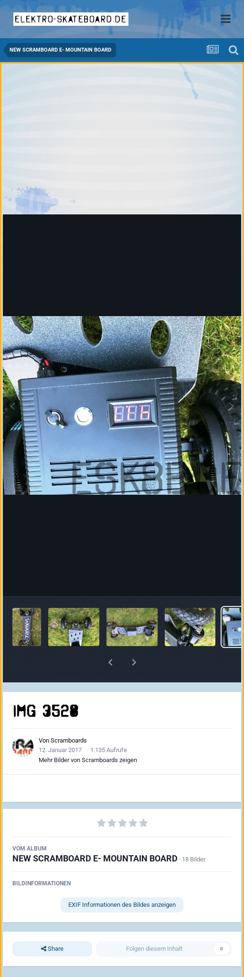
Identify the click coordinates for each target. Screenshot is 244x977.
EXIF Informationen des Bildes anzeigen (122, 904)
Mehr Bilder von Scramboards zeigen (88, 760)
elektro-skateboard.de (71, 19)
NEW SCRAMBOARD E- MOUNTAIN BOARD (95, 858)
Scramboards (69, 740)
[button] (110, 662)
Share (52, 949)
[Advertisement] (122, 141)
